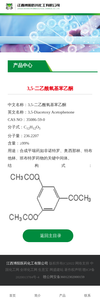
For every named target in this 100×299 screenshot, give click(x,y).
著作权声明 (73, 270)
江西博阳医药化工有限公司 (27, 263)
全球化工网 (28, 270)
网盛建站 (56, 270)
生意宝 (43, 270)
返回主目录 (50, 235)
